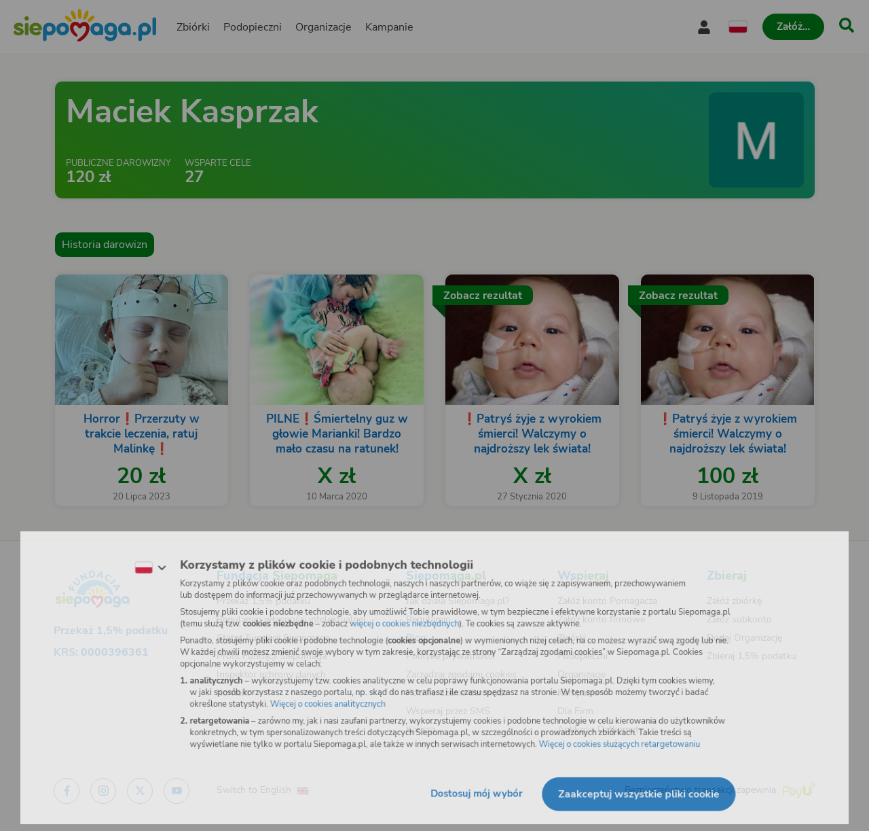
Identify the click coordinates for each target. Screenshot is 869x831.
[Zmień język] (136, 562)
